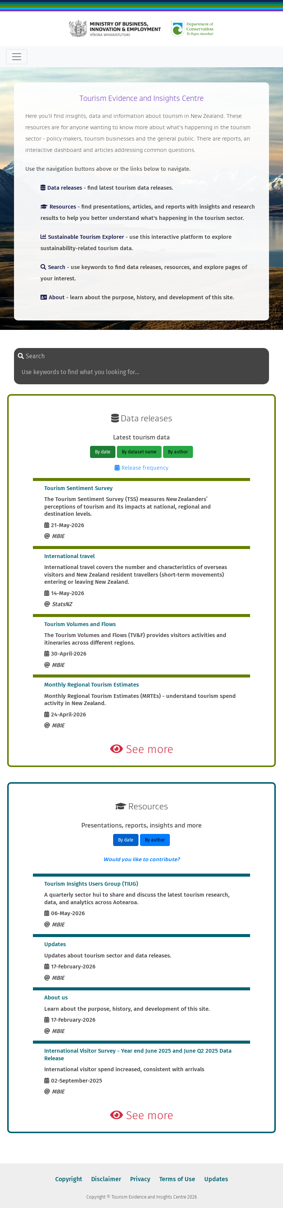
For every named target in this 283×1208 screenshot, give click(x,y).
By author (178, 452)
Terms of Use (177, 1179)
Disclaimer (106, 1179)
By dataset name (139, 452)
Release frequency (141, 467)
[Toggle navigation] (16, 56)
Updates (216, 1179)
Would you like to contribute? (141, 859)
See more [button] (141, 749)
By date (102, 452)
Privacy (140, 1179)
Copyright (68, 1179)
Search (31, 356)
